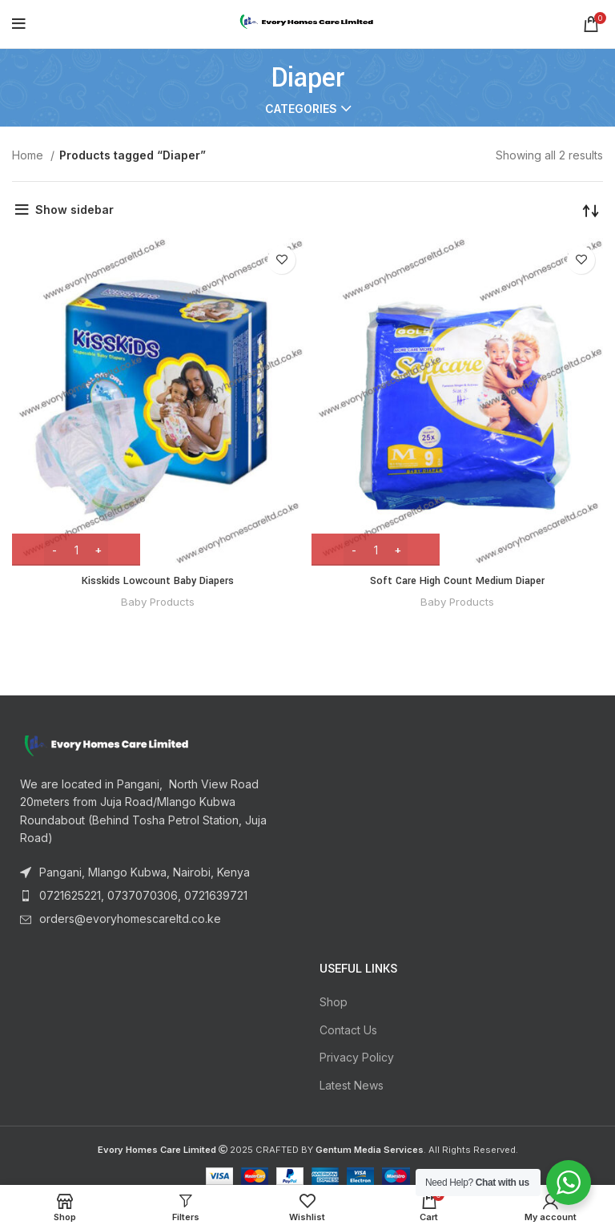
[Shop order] (591, 210)
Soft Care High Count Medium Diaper (457, 581)
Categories (301, 109)
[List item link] (153, 872)
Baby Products (158, 601)
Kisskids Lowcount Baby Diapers (158, 581)
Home (29, 155)
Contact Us (348, 1030)
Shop (334, 1002)
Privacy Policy (357, 1057)
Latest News (352, 1085)
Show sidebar (74, 209)
